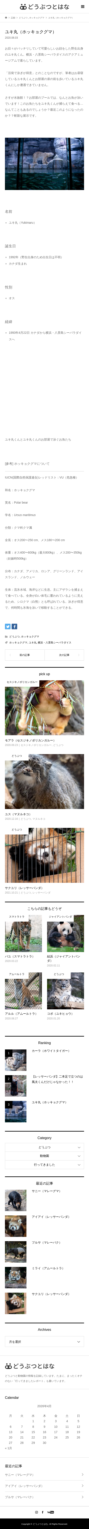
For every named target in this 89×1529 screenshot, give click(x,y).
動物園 (44, 1156)
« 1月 (8, 1448)
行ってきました (44, 1164)
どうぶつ (14, 636)
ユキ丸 (33, 642)
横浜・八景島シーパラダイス (54, 642)
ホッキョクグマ (30, 636)
